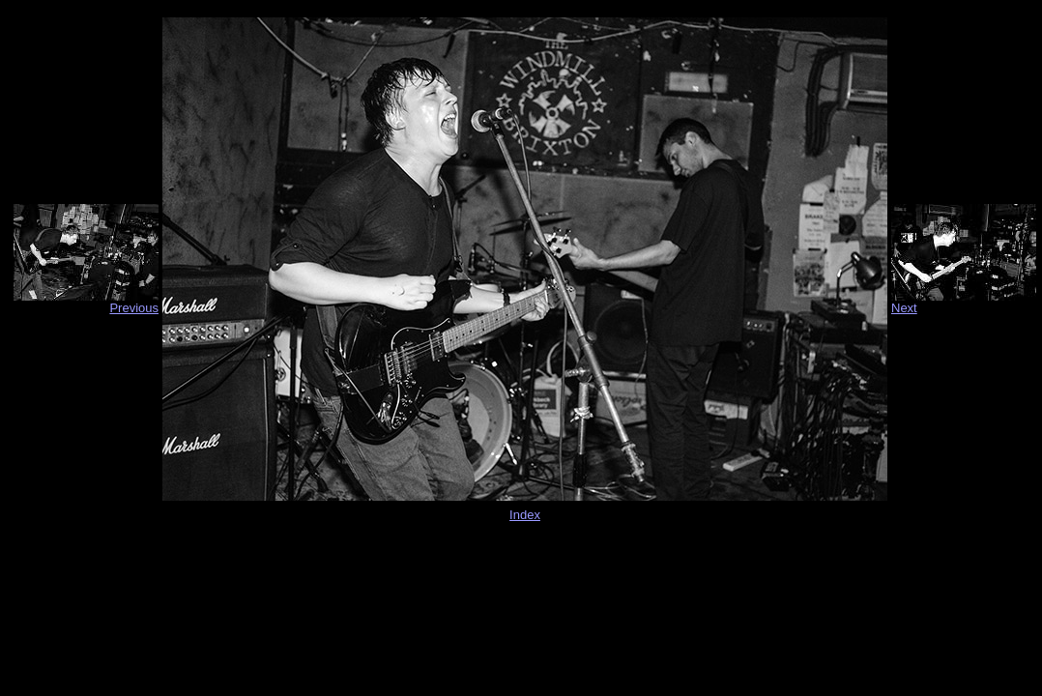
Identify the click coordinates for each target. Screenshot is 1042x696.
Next (904, 308)
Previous (134, 308)
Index (524, 515)
